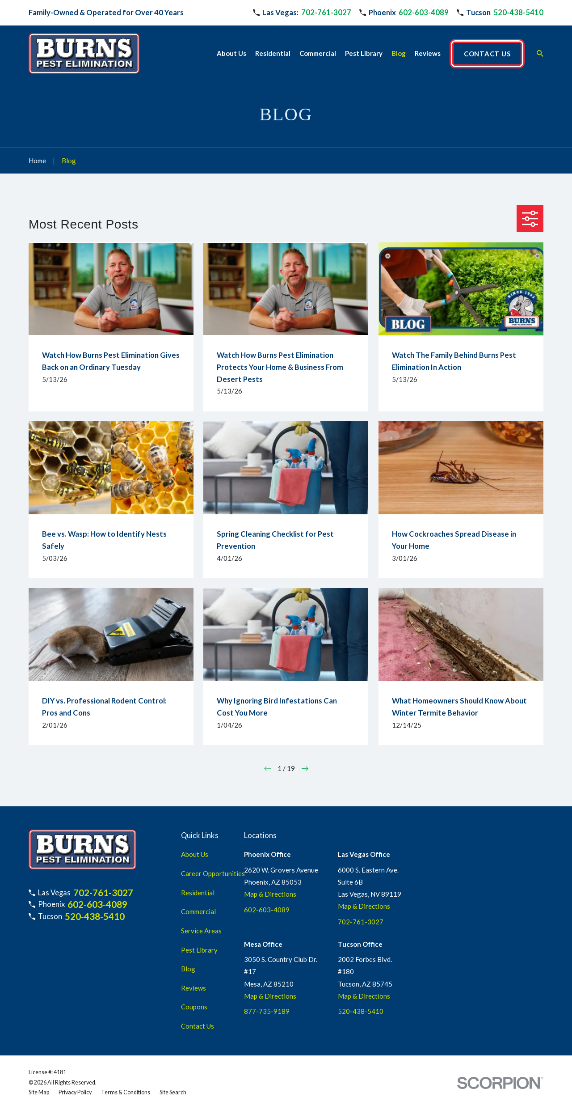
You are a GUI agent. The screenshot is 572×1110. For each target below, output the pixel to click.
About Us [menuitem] (231, 53)
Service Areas (201, 931)
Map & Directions (270, 894)
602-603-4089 (424, 12)
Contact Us (197, 1026)
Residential (197, 893)
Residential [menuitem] (272, 53)
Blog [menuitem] (398, 53)
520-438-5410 (518, 12)
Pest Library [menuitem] (364, 53)
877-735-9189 (267, 1011)
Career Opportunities (213, 873)
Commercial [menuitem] (317, 53)
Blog (188, 969)
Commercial (198, 911)
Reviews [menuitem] (428, 53)
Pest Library (199, 950)
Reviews (193, 988)
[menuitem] (39, 1093)
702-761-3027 (326, 12)
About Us (194, 854)
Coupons (194, 1007)
